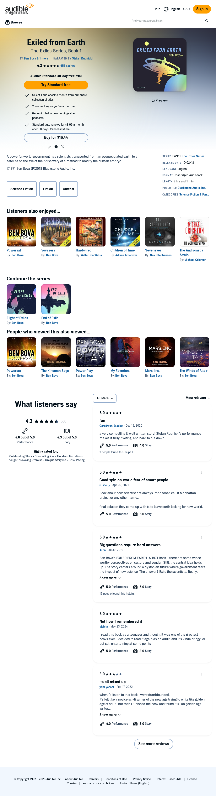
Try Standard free (56, 85)
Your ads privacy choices (98, 783)
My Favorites (120, 371)
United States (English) (134, 783)
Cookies (72, 783)
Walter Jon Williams (93, 255)
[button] (49, 147)
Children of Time (122, 250)
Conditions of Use (116, 779)
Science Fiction (21, 189)
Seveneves (153, 250)
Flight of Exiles (17, 318)
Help (156, 9)
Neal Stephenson (161, 255)
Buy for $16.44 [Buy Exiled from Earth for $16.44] (56, 137)
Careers (94, 779)
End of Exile (50, 318)
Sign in (202, 9)
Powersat (14, 250)
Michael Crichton (195, 260)
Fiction (48, 189)
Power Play (84, 371)
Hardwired (84, 250)
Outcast (68, 189)
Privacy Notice (142, 779)
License (192, 779)
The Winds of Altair (193, 371)
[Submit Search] (207, 21)
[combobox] (169, 21)
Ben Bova (17, 255)
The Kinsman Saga (55, 371)
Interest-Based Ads (169, 779)
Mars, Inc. (152, 371)
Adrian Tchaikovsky (127, 255)
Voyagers (48, 250)
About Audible (74, 779)
